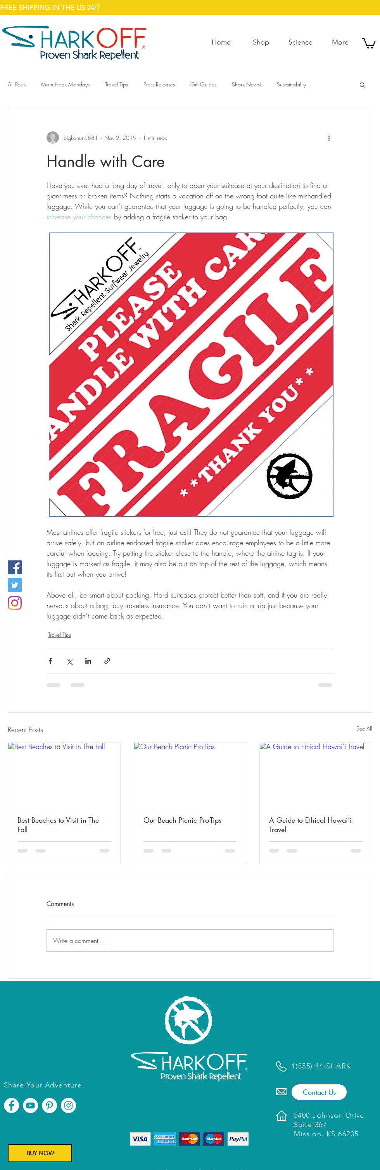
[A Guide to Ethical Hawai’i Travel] (316, 774)
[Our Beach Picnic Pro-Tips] (190, 774)
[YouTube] (30, 1105)
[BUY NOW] (40, 1153)
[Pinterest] (49, 1105)
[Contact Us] (319, 1092)
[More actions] (328, 137)
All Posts (17, 84)
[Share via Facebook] (50, 661)
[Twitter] (15, 585)
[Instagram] (15, 603)
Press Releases (159, 84)
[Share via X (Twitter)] (69, 661)
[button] (369, 42)
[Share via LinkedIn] (88, 661)
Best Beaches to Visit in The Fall (58, 824)
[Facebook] (15, 567)
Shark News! (246, 84)
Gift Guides (203, 84)
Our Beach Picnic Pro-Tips (182, 820)
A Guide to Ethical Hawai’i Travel (310, 824)
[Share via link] (107, 661)
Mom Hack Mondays (65, 84)
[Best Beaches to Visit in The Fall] (64, 774)
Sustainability (291, 84)
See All (364, 728)
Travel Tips (116, 84)
